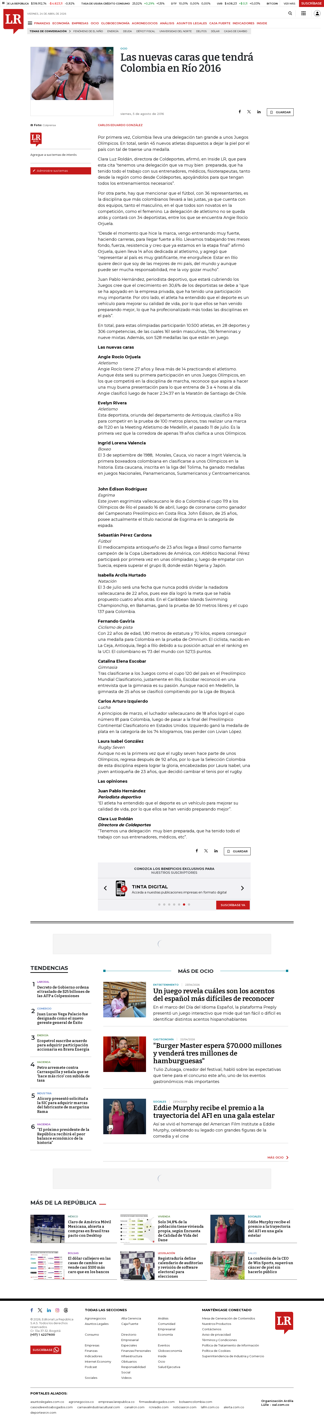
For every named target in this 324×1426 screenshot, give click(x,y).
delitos (201, 31)
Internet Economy (98, 1361)
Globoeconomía (170, 1350)
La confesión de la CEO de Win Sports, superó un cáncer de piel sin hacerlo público (270, 1265)
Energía (113, 31)
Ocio (161, 1361)
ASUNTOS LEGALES (192, 23)
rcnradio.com (159, 1407)
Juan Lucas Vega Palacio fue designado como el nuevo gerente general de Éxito (62, 1018)
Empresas (92, 1345)
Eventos (164, 1345)
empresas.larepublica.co (116, 1402)
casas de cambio (235, 31)
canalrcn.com (134, 1407)
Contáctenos (211, 1329)
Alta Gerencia (131, 1318)
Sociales (254, 1216)
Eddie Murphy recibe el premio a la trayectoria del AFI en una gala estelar (214, 1112)
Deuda (127, 31)
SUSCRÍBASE (311, 3)
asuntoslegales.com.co (47, 1402)
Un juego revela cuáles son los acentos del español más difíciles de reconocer (214, 995)
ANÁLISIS (167, 23)
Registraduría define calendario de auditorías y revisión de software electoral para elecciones (180, 1267)
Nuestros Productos (216, 1324)
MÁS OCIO (276, 1157)
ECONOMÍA (61, 23)
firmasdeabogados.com (157, 1402)
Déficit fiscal (145, 31)
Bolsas (73, 1253)
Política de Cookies (216, 1350)
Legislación (166, 1253)
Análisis (163, 1318)
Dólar (215, 31)
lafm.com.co (210, 1407)
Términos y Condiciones (219, 1340)
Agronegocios (95, 1318)
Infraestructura (131, 1356)
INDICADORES (243, 23)
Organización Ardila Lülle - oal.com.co (277, 1402)
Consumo (92, 1334)
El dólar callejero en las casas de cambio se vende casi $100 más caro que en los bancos (89, 1265)
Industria (44, 1093)
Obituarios (129, 1361)
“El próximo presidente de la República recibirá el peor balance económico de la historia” (63, 1136)
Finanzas (91, 1350)
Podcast (91, 1367)
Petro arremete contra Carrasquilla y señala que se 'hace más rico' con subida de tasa (63, 1074)
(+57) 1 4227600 (42, 1334)
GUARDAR (280, 112)
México (73, 1216)
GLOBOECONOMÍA (115, 23)
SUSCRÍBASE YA (233, 905)
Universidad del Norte (176, 31)
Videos (126, 1377)
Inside (162, 1356)
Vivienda (164, 1216)
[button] (104, 888)
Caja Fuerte (129, 1324)
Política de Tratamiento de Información (230, 1345)
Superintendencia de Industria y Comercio (233, 1356)
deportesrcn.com (43, 1412)
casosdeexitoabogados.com (51, 1407)
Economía (165, 1334)
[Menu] (30, 23)
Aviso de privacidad (216, 1334)
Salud (252, 1253)
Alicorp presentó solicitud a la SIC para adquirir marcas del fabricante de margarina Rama (63, 1105)
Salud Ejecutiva (169, 1367)
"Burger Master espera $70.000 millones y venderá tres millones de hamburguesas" (217, 1053)
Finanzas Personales (136, 1350)
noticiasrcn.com (184, 1407)
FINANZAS (42, 23)
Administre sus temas (50, 170)
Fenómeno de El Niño (88, 31)
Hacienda (43, 1062)
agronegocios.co (81, 1402)
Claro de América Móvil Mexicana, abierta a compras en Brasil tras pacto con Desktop (89, 1229)
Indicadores (93, 1356)
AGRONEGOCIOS (145, 23)
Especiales (129, 1345)
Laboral (43, 981)
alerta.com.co (234, 1407)
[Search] (290, 13)
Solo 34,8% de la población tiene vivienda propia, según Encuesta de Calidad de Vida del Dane (181, 1231)
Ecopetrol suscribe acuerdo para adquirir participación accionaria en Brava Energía (63, 1045)
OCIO (95, 23)
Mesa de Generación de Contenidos (228, 1318)
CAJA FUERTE (219, 23)
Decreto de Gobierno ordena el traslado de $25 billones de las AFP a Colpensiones (63, 991)
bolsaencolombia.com (195, 1402)
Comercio (44, 1008)
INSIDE (262, 23)
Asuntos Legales (96, 1324)
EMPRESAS (80, 23)
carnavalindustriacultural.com (98, 1407)
